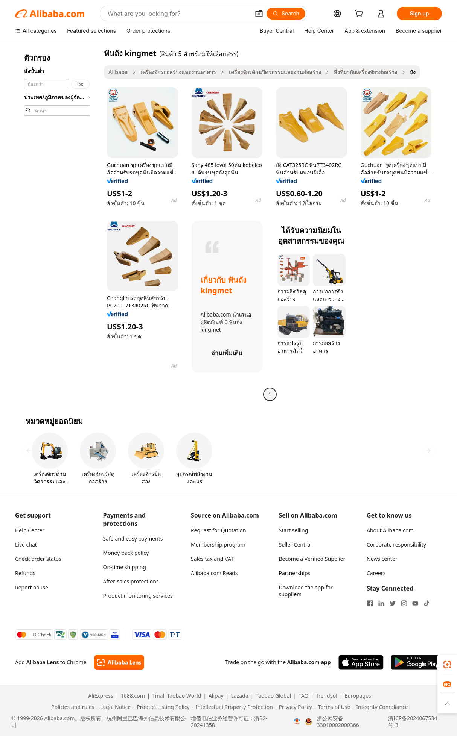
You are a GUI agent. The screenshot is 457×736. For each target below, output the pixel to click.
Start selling (293, 530)
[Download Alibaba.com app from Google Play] (416, 662)
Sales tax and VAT (212, 558)
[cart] (360, 14)
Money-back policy (126, 552)
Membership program (218, 544)
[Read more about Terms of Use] (332, 707)
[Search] (286, 14)
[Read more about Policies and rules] (71, 707)
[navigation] (57, 224)
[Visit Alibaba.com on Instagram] (404, 603)
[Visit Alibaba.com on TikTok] (426, 603)
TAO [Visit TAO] (303, 695)
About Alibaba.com (390, 530)
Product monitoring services (138, 595)
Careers (376, 573)
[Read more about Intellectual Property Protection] (232, 707)
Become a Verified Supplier (312, 558)
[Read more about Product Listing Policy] (161, 707)
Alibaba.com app (309, 662)
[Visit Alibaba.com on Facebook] (370, 603)
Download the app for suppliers (306, 591)
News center (382, 558)
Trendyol (326, 695)
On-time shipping (124, 567)
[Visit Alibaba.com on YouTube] (415, 603)
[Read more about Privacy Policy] (293, 707)
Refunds (25, 573)
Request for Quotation (218, 530)
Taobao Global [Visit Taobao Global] (273, 695)
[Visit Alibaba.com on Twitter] (392, 603)
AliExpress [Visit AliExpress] (100, 695)
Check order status (38, 558)
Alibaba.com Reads (214, 573)
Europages (358, 695)
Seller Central (295, 544)
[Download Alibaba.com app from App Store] (361, 662)
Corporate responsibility (396, 544)
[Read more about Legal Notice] (113, 707)
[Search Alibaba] (178, 13)
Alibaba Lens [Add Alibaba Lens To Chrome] (42, 662)
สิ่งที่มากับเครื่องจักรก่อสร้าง (365, 72)
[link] (447, 664)
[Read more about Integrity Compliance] (380, 707)
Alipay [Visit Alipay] (216, 695)
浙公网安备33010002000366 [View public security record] (338, 721)
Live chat (26, 544)
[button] (259, 14)
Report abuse (31, 587)
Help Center (29, 530)
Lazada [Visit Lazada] (239, 695)
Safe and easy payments (133, 538)
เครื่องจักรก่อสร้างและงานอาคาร (178, 72)
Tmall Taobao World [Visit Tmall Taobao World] (176, 695)
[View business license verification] (297, 721)
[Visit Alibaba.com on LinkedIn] (381, 603)
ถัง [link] (413, 72)
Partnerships (295, 573)
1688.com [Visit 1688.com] (133, 695)
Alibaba (118, 72)
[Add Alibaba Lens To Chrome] (119, 662)
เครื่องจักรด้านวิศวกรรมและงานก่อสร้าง (275, 72)
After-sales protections (131, 581)
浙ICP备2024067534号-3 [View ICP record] (412, 721)
